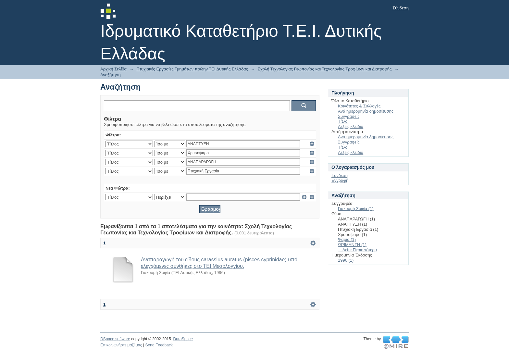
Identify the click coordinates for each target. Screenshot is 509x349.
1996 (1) (346, 260)
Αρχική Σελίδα (113, 69)
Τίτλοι (343, 121)
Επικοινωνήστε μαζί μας (121, 345)
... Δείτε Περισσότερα (357, 249)
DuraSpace (182, 339)
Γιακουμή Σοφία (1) (356, 208)
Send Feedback (159, 345)
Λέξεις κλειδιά (350, 126)
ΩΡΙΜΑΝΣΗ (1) (352, 244)
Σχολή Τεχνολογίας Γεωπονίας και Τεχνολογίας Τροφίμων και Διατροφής (324, 69)
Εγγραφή (339, 180)
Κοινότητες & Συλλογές (359, 106)
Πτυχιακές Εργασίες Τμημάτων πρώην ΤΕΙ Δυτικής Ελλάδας (192, 69)
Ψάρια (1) (347, 239)
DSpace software (115, 339)
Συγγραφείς (348, 116)
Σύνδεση (400, 8)
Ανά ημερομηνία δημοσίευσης (365, 111)
